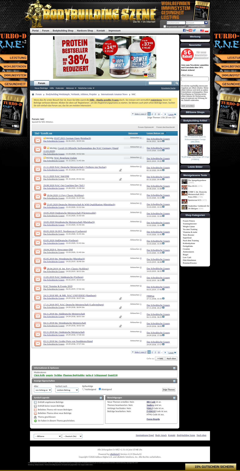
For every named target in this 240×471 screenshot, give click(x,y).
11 (159, 114)
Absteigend (105, 389)
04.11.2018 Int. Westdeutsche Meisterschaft (64, 322)
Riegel (185, 254)
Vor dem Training (190, 229)
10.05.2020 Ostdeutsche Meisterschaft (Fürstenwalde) (69, 212)
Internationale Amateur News (114, 94)
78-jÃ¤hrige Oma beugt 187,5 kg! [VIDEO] (195, 158)
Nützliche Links (85, 88)
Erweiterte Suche (168, 88)
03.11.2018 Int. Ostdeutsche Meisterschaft (64, 332)
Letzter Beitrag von (156, 133)
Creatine (186, 249)
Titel (36, 133)
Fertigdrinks (188, 246)
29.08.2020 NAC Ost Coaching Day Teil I (63, 185)
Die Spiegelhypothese (197, 180)
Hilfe (203, 26)
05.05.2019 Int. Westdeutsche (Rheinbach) (64, 258)
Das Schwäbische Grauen (53, 141)
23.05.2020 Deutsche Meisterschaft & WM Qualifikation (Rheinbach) (81, 204)
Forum (41, 83)
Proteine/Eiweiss (190, 263)
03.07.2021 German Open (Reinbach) (72, 138)
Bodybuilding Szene (186, 435)
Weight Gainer (189, 226)
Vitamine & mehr (190, 232)
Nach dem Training (191, 240)
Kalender (60, 88)
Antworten (133, 133)
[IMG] (150, 408)
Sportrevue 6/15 (194, 200)
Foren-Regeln (153, 419)
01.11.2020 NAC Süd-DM (56, 176)
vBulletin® (115, 454)
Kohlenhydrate (189, 243)
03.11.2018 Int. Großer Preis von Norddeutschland (68, 341)
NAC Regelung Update (65, 157)
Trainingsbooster (190, 223)
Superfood (187, 238)
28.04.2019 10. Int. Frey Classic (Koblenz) (68, 268)
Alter (36, 386)
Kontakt (172, 435)
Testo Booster (188, 235)
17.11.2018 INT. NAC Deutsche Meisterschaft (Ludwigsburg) (73, 304)
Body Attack (161, 435)
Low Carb (187, 257)
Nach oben (171, 358)
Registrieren (194, 26)
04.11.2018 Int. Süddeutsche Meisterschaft (64, 313)
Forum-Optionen (145, 127)
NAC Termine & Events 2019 (57, 286)
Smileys (150, 405)
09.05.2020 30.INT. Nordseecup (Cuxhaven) (65, 231)
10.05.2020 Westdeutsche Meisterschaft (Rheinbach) (69, 222)
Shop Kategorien (195, 215)
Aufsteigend (89, 389)
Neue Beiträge (41, 88)
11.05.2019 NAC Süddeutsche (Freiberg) (63, 277)
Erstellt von (46, 133)
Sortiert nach (61, 386)
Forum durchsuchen (164, 127)
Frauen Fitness (189, 221)
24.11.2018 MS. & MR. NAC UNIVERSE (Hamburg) (69, 295)
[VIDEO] (151, 411)
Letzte (172, 114)
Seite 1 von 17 (140, 114)
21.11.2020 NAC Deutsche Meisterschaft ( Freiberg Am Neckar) (74, 167)
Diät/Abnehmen (189, 260)
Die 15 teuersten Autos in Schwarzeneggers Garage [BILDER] (195, 139)
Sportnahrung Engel (145, 435)
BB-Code (151, 402)
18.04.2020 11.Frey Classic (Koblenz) (65, 195)
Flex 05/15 (192, 186)
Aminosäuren (188, 252)
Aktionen (70, 88)
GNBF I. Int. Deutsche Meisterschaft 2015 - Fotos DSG (197, 194)
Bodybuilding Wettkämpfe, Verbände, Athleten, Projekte (71, 94)
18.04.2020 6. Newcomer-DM (58, 249)
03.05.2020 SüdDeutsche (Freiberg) (60, 240)
